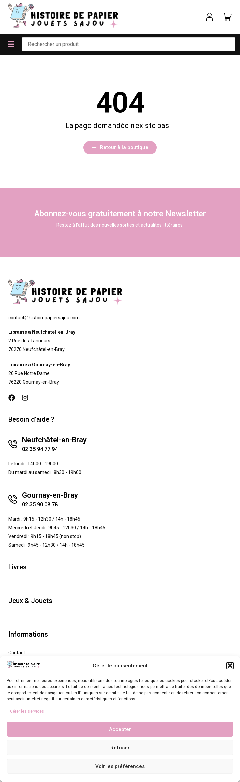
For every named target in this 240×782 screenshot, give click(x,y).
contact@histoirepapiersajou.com (44, 317)
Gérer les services (27, 711)
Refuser (120, 748)
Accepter (120, 729)
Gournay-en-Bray (50, 495)
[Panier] (228, 17)
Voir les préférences (120, 766)
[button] (230, 665)
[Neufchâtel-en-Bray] (12, 444)
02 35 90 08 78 (40, 504)
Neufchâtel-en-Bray (54, 440)
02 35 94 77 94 (40, 449)
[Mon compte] (209, 17)
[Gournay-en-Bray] (12, 499)
